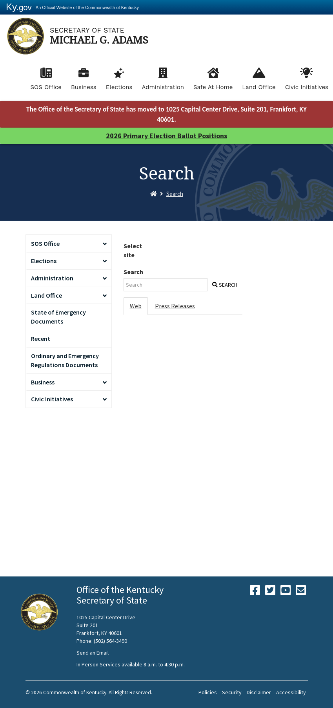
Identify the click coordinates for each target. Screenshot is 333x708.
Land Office (258, 87)
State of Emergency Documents (58, 316)
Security (232, 692)
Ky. (19, 7)
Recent (40, 338)
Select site (133, 250)
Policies (207, 692)
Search (174, 194)
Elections (119, 87)
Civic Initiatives (306, 87)
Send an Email (92, 652)
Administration (163, 87)
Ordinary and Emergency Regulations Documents (65, 360)
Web (136, 306)
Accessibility (291, 692)
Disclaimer (259, 692)
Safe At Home (213, 87)
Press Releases (175, 306)
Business (83, 87)
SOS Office (46, 87)
